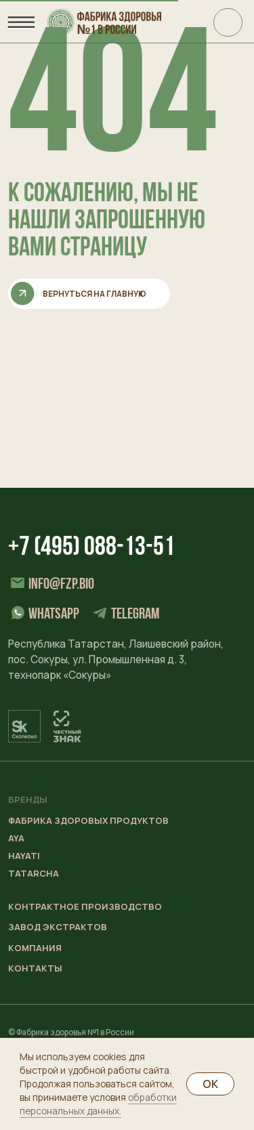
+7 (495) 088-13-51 (91, 548)
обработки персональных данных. (98, 1104)
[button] (79, 927)
